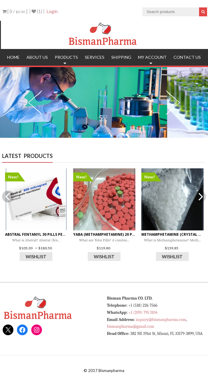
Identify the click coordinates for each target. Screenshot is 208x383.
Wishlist (36, 256)
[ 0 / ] (14, 11)
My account (152, 57)
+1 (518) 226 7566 (142, 305)
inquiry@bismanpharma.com (161, 319)
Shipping (121, 57)
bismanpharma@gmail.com (130, 326)
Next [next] (173, 102)
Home (13, 57)
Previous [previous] (35, 102)
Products (66, 57)
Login (52, 11)
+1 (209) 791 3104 (143, 312)
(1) (37, 11)
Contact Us (187, 57)
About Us (37, 57)
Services (94, 57)
